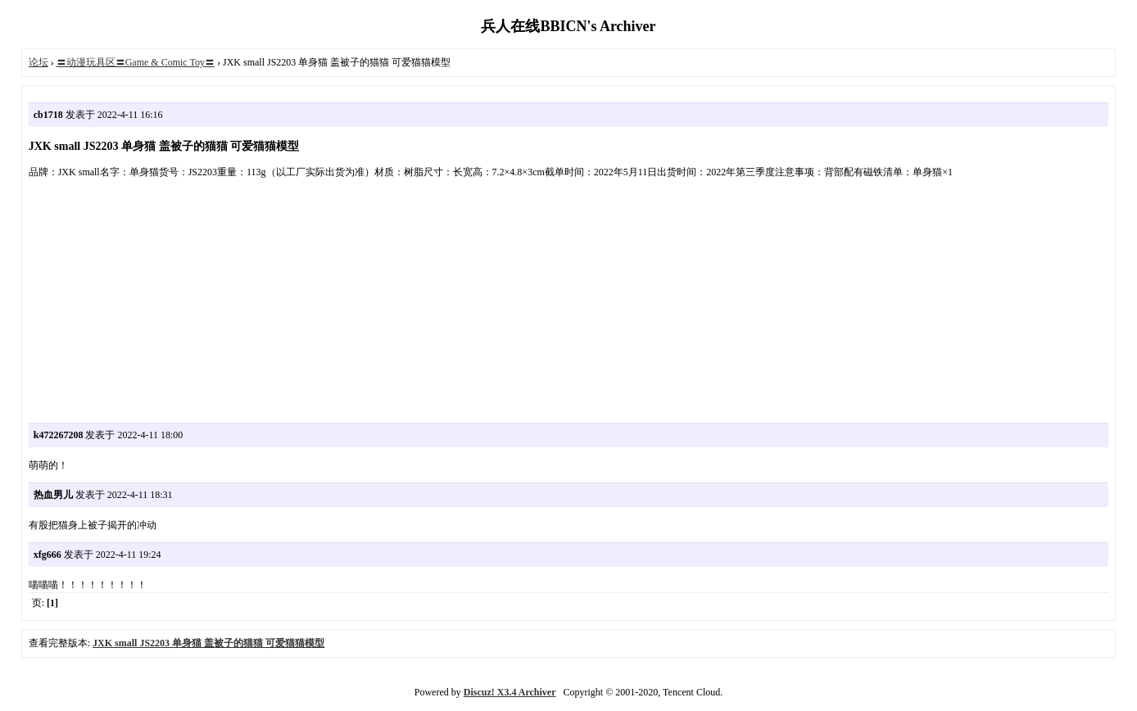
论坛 (38, 62)
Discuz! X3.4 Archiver (510, 692)
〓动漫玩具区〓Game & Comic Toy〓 (136, 62)
